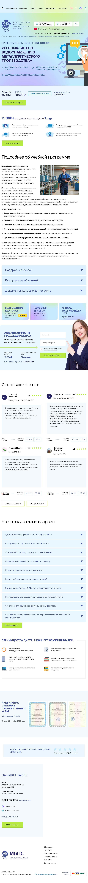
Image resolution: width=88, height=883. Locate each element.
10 (39, 439)
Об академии (11, 8)
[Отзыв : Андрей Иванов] (5, 494)
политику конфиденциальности (53, 349)
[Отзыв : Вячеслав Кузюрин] (50, 494)
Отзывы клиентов (50, 856)
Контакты (63, 8)
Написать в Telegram (12, 810)
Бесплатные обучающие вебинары (49, 29)
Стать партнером (50, 853)
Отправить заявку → (13, 103)
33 (39, 493)
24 (84, 493)
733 (76, 439)
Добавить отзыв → (13, 504)
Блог (41, 8)
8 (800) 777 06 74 (62, 33)
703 (30, 439)
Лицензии (23, 8)
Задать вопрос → (12, 825)
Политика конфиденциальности (46, 874)
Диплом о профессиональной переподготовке (25, 75)
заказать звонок (77, 33)
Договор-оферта (50, 863)
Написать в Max (10, 806)
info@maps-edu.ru (10, 817)
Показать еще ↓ (12, 625)
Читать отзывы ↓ (12, 143)
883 (74, 493)
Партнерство (50, 8)
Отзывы (33, 8)
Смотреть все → (37, 504)
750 (30, 493)
